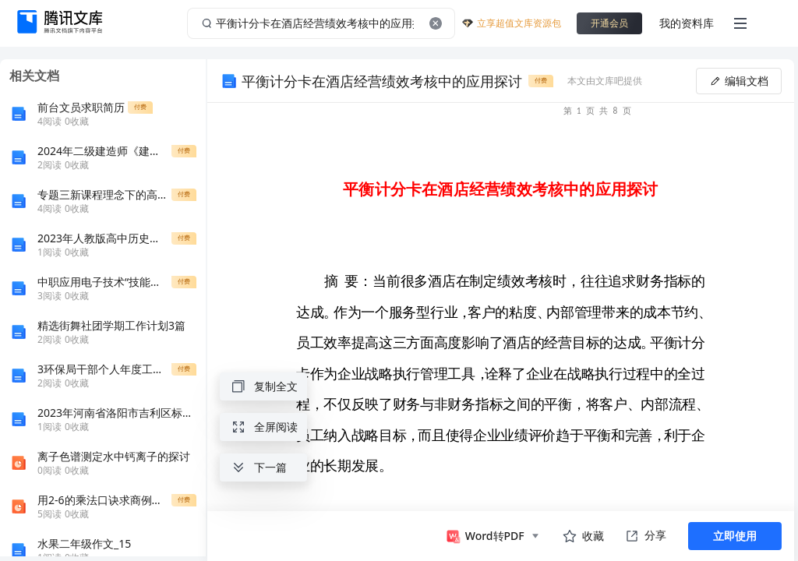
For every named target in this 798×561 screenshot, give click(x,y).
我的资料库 (686, 23)
